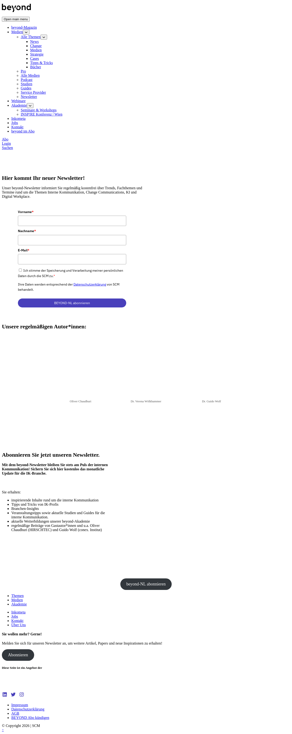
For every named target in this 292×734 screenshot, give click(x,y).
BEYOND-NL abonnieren (72, 303)
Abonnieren (18, 655)
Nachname (27, 231)
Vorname (26, 212)
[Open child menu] (26, 32)
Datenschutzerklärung (89, 284)
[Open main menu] (16, 19)
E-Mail (23, 250)
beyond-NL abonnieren (146, 584)
